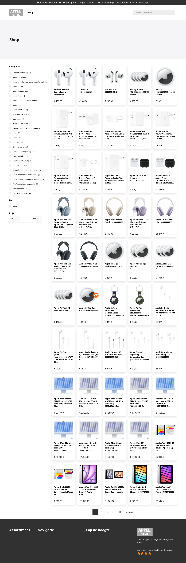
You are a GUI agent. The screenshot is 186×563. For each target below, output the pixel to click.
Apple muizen (19, 86)
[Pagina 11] (120, 512)
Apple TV (17, 105)
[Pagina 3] (107, 512)
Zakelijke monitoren (22, 193)
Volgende (130, 512)
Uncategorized (20, 188)
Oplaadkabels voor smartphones (27, 170)
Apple (17, 206)
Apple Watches (20, 110)
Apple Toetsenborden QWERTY (26, 100)
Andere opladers (20, 77)
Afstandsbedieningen (22, 72)
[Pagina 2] (101, 512)
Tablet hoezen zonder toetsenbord (28, 179)
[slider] (10, 223)
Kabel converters (20, 147)
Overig (29, 12)
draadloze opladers (21, 124)
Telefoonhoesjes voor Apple (25, 184)
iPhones (17, 142)
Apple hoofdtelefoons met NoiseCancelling (30, 82)
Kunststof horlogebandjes (24, 151)
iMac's (16, 133)
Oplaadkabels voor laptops (24, 165)
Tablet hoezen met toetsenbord (26, 175)
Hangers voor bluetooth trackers (26, 128)
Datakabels (18, 119)
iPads (16, 137)
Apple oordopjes (21, 91)
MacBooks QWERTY (22, 161)
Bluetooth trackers (21, 114)
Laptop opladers (20, 156)
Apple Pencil (19, 96)
